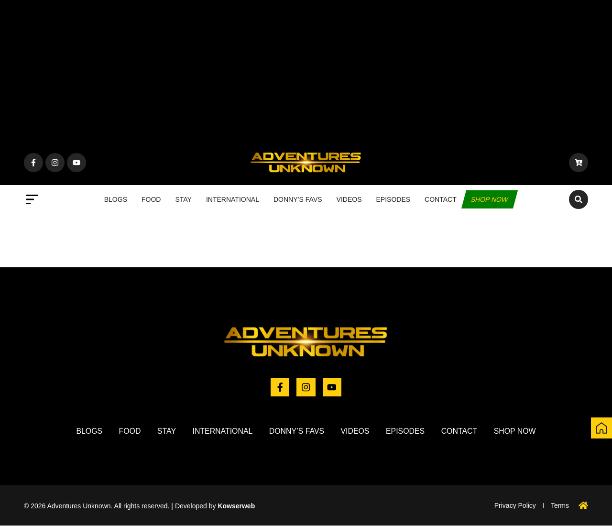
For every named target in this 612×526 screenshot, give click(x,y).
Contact (441, 199)
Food (151, 199)
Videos (349, 199)
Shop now (489, 199)
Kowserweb (236, 506)
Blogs (115, 199)
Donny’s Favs (297, 199)
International (232, 199)
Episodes (393, 199)
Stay (183, 199)
